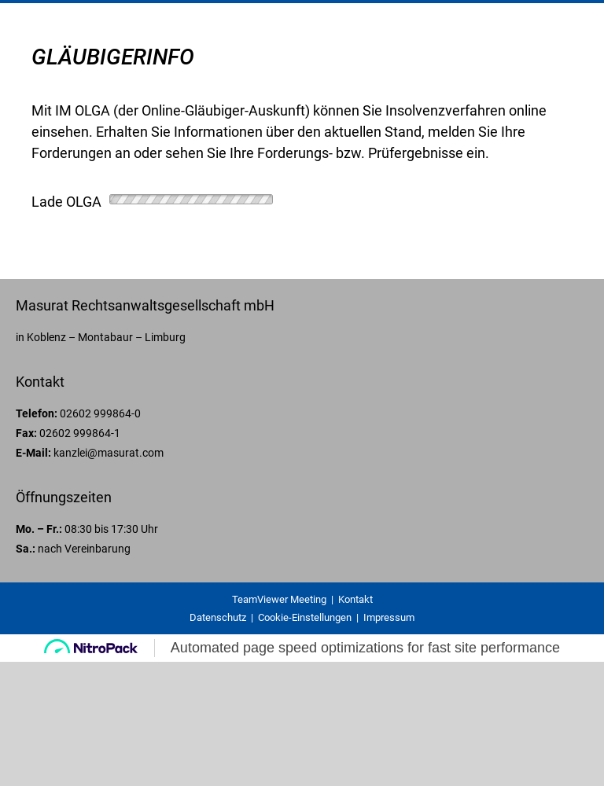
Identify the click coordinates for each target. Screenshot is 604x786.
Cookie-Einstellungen (305, 617)
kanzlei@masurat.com (108, 452)
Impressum (388, 617)
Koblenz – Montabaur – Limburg (106, 337)
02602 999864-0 (100, 413)
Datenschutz (218, 617)
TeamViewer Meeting (279, 599)
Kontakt (355, 599)
